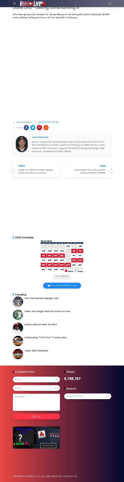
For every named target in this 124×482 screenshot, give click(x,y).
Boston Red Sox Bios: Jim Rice (41, 324)
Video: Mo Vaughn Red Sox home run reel (47, 311)
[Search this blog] (87, 396)
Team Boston (70, 476)
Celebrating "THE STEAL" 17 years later (46, 337)
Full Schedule (62, 276)
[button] (26, 127)
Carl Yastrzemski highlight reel (42, 298)
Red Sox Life (38, 476)
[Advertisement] (62, 96)
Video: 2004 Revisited (36, 350)
